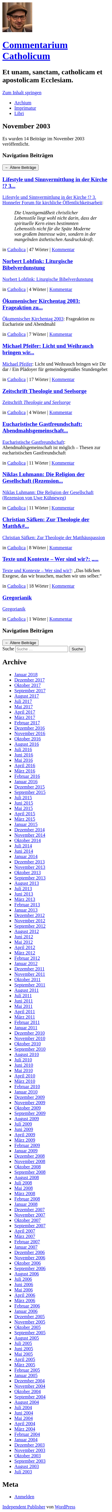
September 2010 (29, 1049)
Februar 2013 (27, 904)
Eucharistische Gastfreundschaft (33, 442)
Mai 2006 (23, 1289)
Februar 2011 (27, 1022)
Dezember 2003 (29, 1445)
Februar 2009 (27, 1145)
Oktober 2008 (27, 1166)
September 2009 (29, 1113)
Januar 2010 (26, 1091)
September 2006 (29, 1268)
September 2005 (29, 1332)
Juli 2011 (23, 995)
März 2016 (24, 770)
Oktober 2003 (27, 1455)
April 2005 (24, 1359)
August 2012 (26, 931)
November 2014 (29, 835)
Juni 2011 (23, 1000)
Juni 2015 (23, 802)
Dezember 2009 (29, 1097)
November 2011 (29, 974)
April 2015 (24, 813)
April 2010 (24, 1075)
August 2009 (26, 1118)
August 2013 (26, 883)
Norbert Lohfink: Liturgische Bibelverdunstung (37, 264)
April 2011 (24, 1011)
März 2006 (24, 1300)
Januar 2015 (26, 824)
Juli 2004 (23, 1407)
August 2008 (26, 1177)
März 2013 (24, 899)
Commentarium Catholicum (35, 50)
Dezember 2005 (29, 1316)
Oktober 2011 (27, 979)
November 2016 (29, 733)
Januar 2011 (25, 1027)
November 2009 (29, 1102)
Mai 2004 (23, 1418)
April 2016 (24, 765)
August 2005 (26, 1337)
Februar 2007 (27, 1241)
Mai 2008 (23, 1188)
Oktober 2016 (27, 738)
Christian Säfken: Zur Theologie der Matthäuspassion (53, 537)
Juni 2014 (23, 851)
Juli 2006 (23, 1279)
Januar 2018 (26, 674)
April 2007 (24, 1230)
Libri (19, 113)
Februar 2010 (27, 1086)
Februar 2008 (27, 1198)
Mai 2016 (23, 760)
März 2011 (24, 1016)
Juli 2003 (23, 1471)
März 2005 (24, 1364)
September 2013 (29, 877)
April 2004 (24, 1423)
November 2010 (29, 1038)
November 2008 (29, 1161)
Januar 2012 (26, 963)
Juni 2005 (23, 1348)
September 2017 (29, 690)
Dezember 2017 (29, 679)
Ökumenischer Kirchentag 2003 (32, 318)
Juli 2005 (23, 1343)
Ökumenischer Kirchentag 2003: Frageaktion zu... (41, 304)
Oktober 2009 (27, 1107)
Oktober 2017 (27, 685)
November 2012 (29, 920)
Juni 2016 (23, 754)
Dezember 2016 (29, 728)
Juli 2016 (23, 749)
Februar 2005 (27, 1370)
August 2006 (26, 1273)
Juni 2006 (23, 1284)
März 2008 (24, 1193)
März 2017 (24, 717)
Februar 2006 (27, 1305)
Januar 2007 (26, 1247)
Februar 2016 (27, 776)
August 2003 (26, 1466)
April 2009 (24, 1134)
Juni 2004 (23, 1412)
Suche (8, 648)
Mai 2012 (23, 942)
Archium (22, 102)
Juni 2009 (23, 1129)
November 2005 (29, 1321)
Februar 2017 (27, 722)
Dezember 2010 (29, 1033)
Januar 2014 (26, 856)
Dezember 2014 (29, 829)
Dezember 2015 (29, 786)
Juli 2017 (23, 701)
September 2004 (29, 1396)
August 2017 (26, 695)
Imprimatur (25, 108)
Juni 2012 (23, 936)
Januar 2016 (26, 781)
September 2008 (29, 1172)
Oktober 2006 (27, 1263)
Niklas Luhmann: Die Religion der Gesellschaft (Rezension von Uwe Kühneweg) (47, 495)
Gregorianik (17, 597)
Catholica (16, 249)
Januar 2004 (26, 1439)
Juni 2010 (23, 1065)
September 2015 (29, 792)
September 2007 (29, 1225)
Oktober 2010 (27, 1043)
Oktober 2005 (27, 1327)
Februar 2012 (27, 958)
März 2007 (24, 1236)
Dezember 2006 (29, 1252)
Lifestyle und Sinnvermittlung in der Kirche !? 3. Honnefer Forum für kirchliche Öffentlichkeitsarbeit (52, 200)
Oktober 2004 (27, 1391)
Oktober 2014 (27, 840)
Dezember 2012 (29, 915)
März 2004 (24, 1428)
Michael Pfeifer (17, 363)
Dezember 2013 (29, 861)
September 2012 (29, 926)
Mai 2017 (23, 706)
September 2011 (29, 984)
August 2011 (26, 990)
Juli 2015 (23, 797)
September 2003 (29, 1461)
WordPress (65, 1506)
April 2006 (24, 1295)
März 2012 (24, 952)
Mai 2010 (23, 1070)
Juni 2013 (23, 893)
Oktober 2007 (27, 1220)
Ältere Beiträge (20, 167)
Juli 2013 (23, 888)
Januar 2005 (26, 1375)
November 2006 (29, 1257)
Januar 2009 (26, 1150)
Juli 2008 (23, 1182)
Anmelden (24, 1496)
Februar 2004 (27, 1434)
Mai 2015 (23, 808)
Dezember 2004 (29, 1380)
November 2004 (29, 1386)
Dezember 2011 (29, 968)
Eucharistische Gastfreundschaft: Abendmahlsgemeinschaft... (42, 427)
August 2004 (26, 1402)
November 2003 (29, 1450)
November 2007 (29, 1214)
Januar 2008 (26, 1204)
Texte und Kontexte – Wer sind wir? (36, 570)
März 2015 (24, 819)
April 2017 (24, 712)
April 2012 (24, 947)
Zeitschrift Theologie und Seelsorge (44, 391)
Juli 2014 (23, 845)
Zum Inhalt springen (22, 92)
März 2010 (24, 1081)
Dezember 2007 (29, 1209)
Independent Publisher (23, 1506)
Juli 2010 (23, 1059)
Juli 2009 (23, 1123)
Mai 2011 (23, 1006)
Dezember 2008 (29, 1156)
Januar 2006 (26, 1311)
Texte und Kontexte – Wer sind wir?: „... (50, 559)
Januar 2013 (26, 909)
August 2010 (26, 1054)
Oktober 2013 (27, 872)
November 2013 (29, 867)
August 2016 (26, 744)
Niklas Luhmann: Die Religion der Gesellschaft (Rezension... (43, 477)
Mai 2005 (23, 1354)
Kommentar (63, 249)
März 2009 (24, 1140)
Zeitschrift (36, 402)
